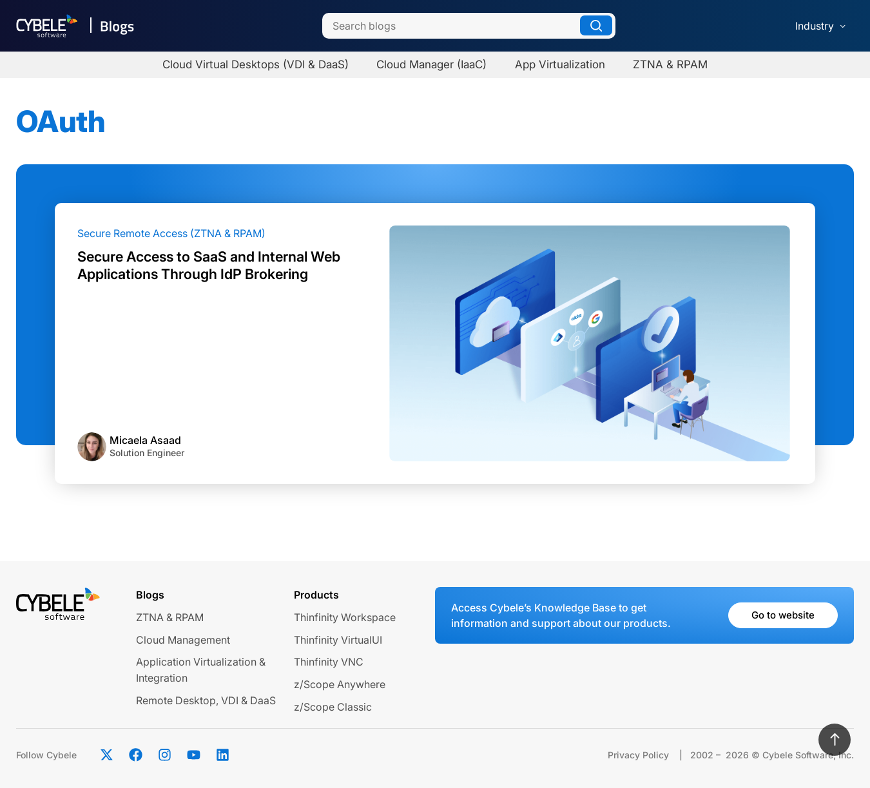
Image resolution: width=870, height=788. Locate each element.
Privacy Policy (638, 754)
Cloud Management (183, 639)
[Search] (468, 26)
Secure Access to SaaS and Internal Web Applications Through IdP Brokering (208, 265)
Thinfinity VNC (328, 661)
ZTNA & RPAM (170, 617)
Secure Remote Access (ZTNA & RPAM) (171, 233)
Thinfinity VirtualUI (338, 639)
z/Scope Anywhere (339, 684)
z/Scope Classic (333, 706)
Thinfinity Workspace (345, 617)
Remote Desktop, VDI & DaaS (206, 700)
